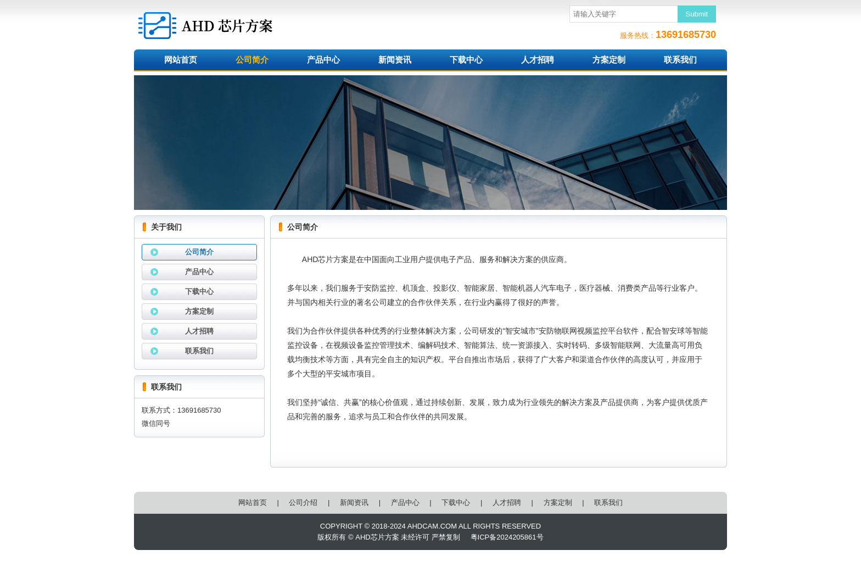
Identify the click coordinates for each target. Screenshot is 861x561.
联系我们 (680, 59)
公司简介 (252, 59)
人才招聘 (537, 59)
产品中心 (323, 59)
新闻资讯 (394, 59)
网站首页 (180, 59)
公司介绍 (303, 502)
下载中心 (466, 59)
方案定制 (608, 59)
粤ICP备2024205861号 (507, 537)
